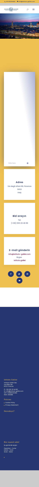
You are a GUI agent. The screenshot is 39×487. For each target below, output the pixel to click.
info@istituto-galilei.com (19, 254)
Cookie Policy (10, 402)
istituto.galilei (20, 260)
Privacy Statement (11, 405)
